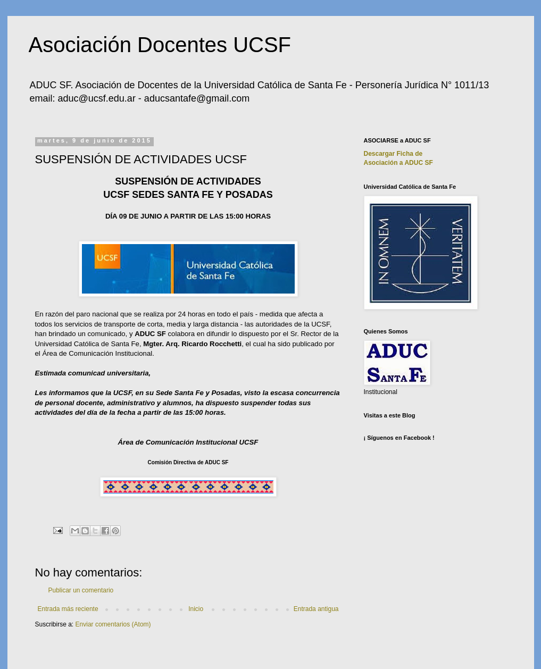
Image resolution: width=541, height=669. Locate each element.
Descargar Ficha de (393, 153)
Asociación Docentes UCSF (160, 44)
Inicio (195, 609)
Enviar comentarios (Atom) (113, 624)
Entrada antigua (316, 609)
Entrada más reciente (68, 609)
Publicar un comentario (81, 590)
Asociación (398, 162)
